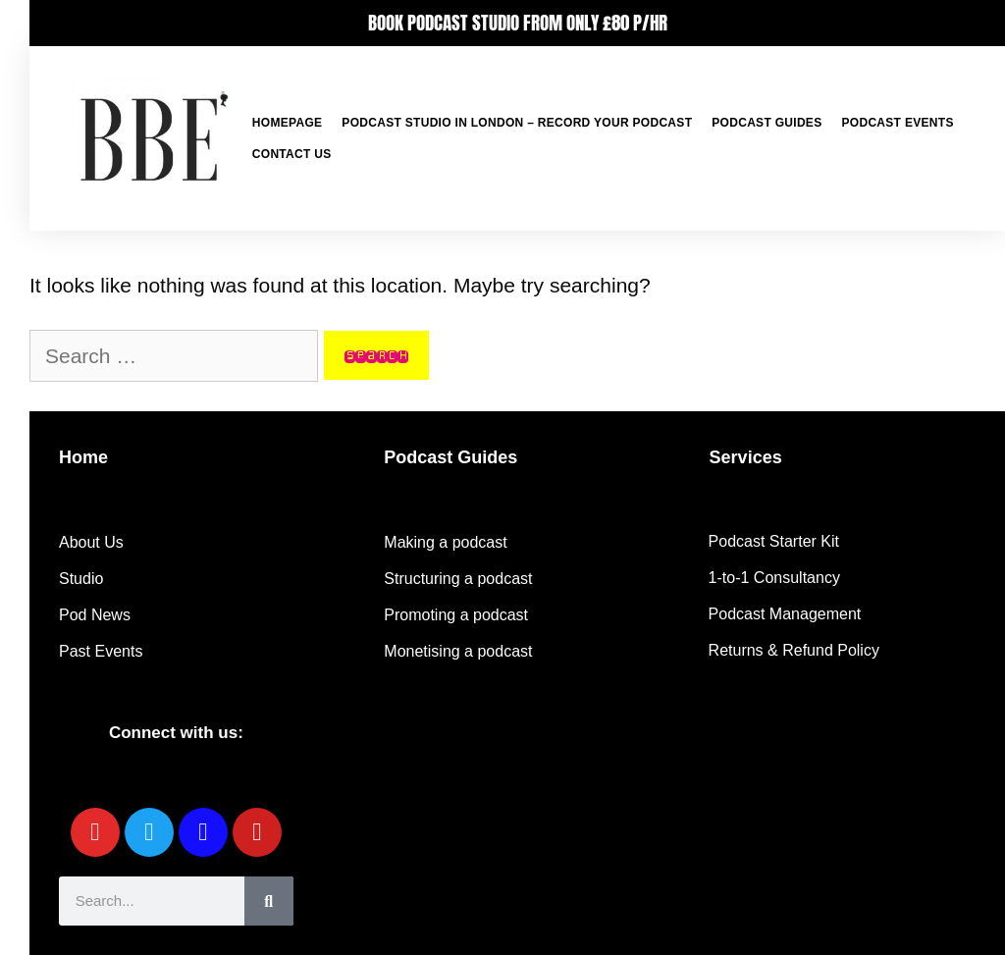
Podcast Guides (766, 123)
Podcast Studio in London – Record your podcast (517, 123)
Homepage (287, 123)
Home (83, 457)
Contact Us (292, 154)
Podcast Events (897, 123)
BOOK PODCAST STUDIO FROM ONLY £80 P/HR (517, 22)
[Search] (268, 901)
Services (746, 457)
